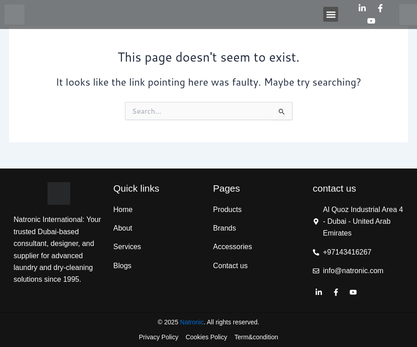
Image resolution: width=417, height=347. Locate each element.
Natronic (192, 322)
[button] (330, 14)
